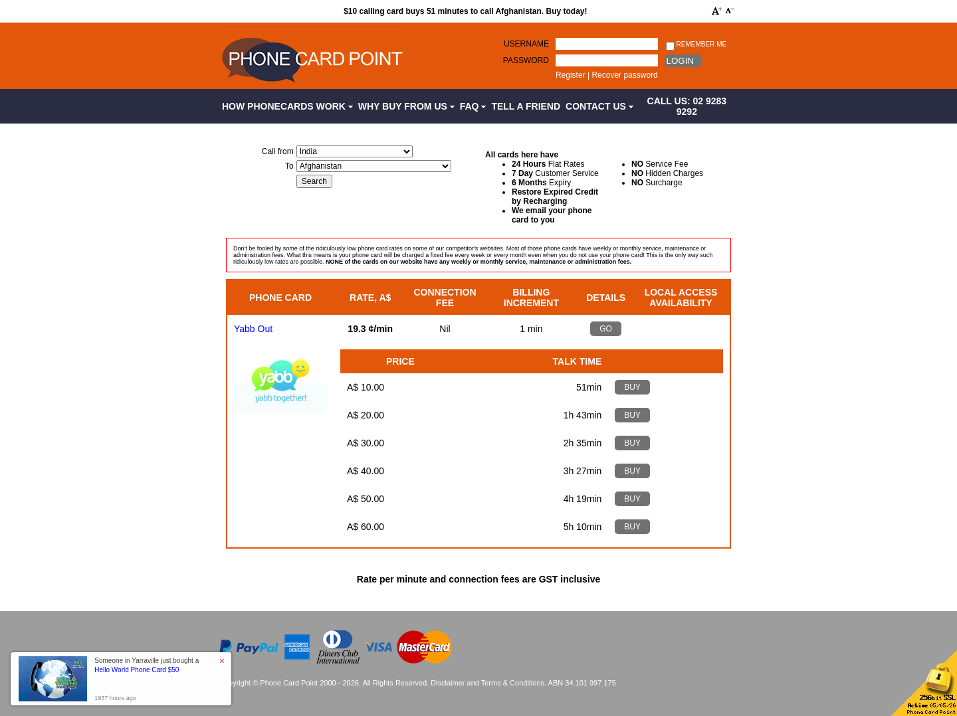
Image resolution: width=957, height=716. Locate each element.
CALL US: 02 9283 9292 (687, 106)
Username (526, 43)
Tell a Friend (525, 106)
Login (680, 61)
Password (526, 60)
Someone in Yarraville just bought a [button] (146, 665)
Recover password (624, 75)
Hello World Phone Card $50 (136, 669)
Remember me (696, 45)
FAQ (473, 106)
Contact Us (599, 106)
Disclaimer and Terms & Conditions (487, 683)
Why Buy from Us (406, 106)
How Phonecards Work (287, 106)
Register (570, 75)
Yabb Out (253, 328)
